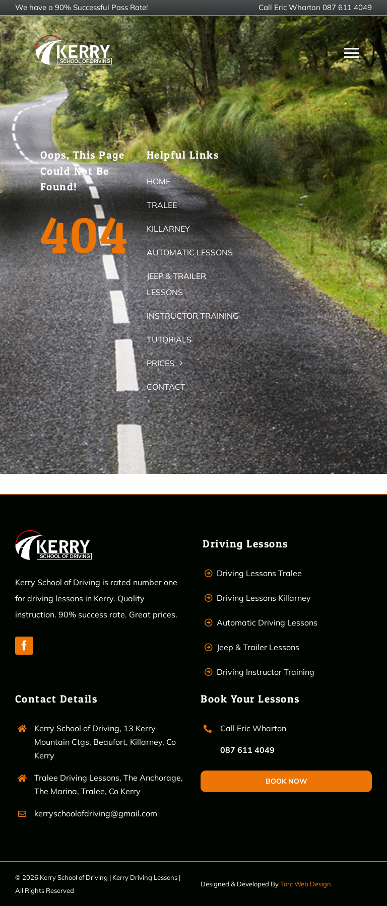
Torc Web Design (305, 884)
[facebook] (24, 646)
